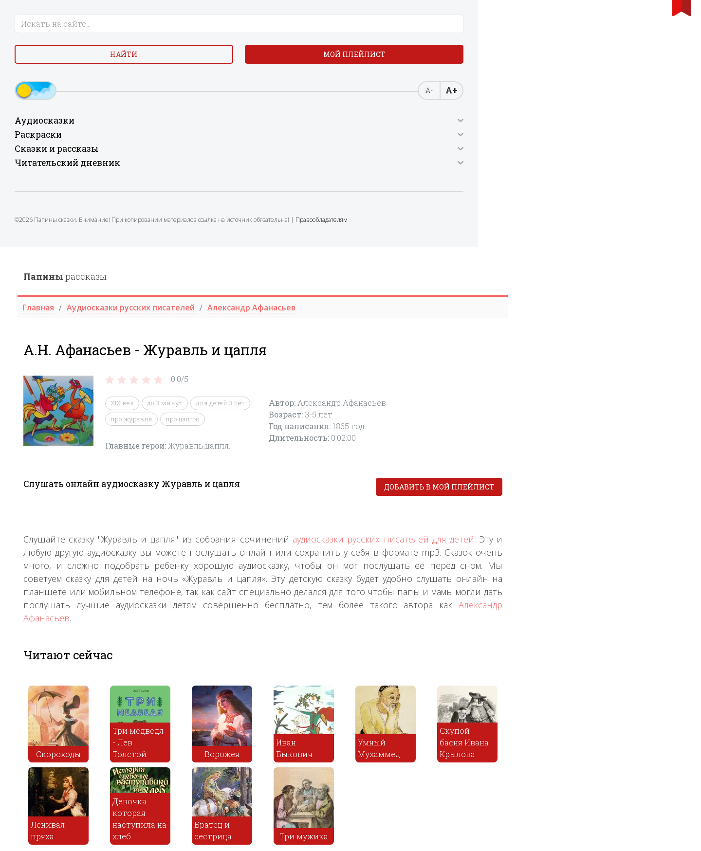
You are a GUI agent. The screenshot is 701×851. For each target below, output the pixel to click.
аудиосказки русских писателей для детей (558, 293)
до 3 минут (340, 156)
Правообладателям (91, 265)
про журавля (307, 172)
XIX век (297, 156)
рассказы (240, 30)
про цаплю (358, 172)
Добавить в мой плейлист (614, 240)
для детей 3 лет (395, 156)
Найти (87, 63)
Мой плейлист (88, 86)
